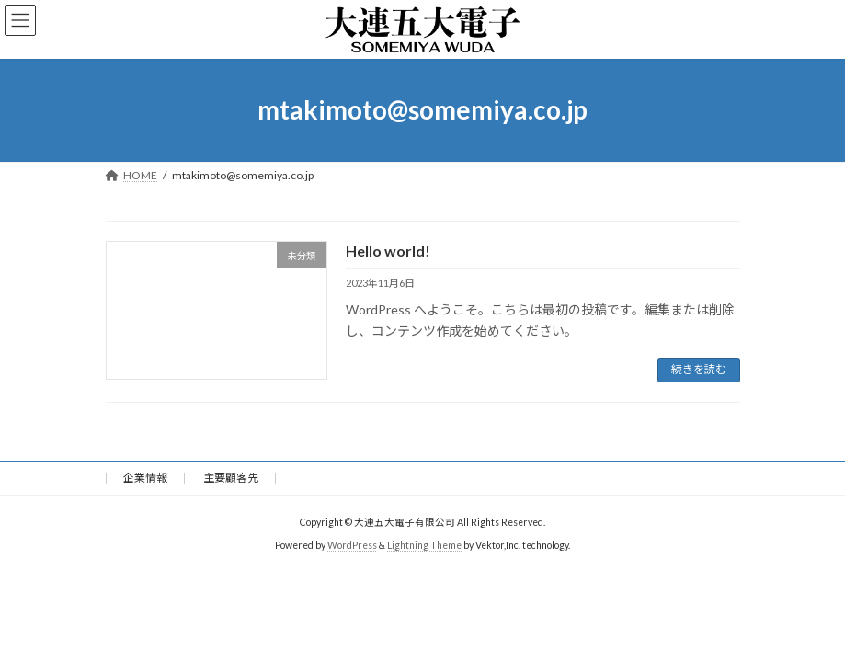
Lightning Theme (424, 545)
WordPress (352, 545)
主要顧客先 (230, 478)
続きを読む (698, 369)
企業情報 (145, 478)
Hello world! (388, 250)
